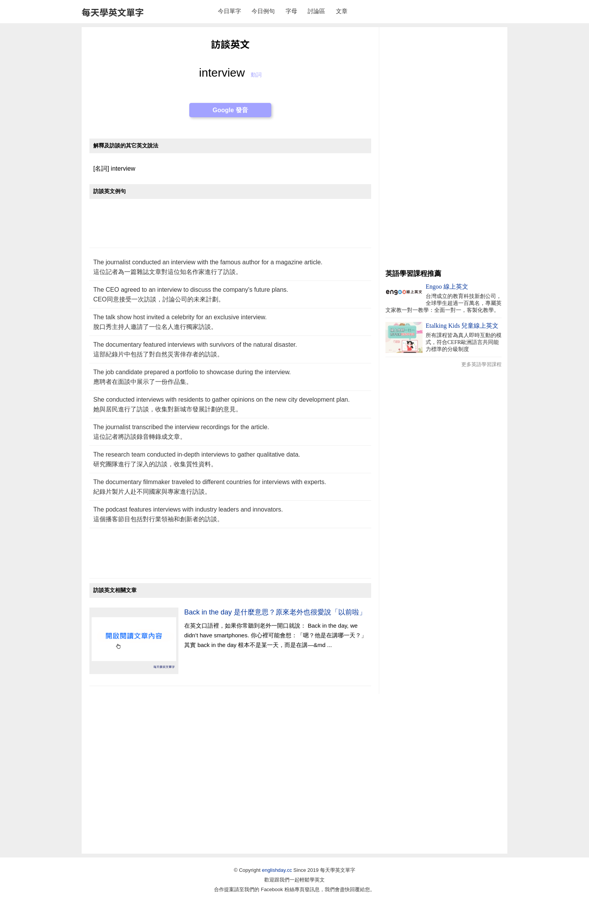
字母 (291, 11)
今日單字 (229, 11)
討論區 (316, 11)
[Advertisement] (230, 227)
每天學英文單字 (113, 12)
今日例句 (263, 11)
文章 (342, 11)
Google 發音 (230, 110)
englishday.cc (277, 870)
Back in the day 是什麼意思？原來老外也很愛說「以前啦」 (275, 612)
